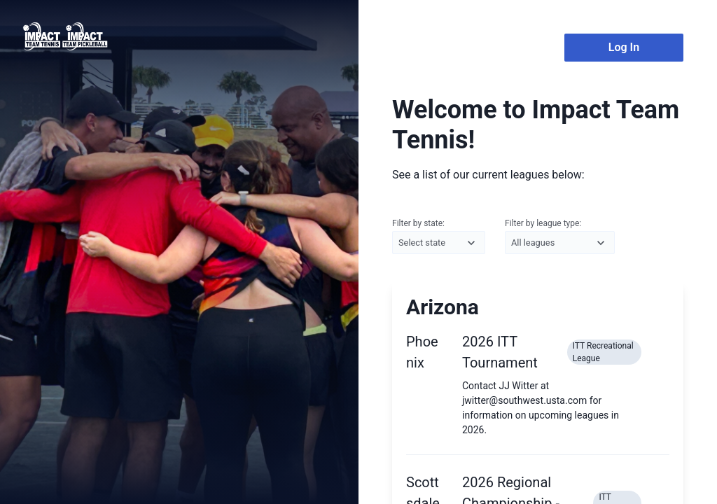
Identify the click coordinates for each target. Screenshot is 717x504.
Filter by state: (438, 236)
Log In (623, 47)
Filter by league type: (560, 236)
